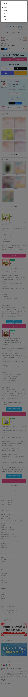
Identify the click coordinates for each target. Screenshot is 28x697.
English (5, 10)
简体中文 (6, 13)
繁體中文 (6, 16)
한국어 (5, 19)
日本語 (5, 7)
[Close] (25, 2)
